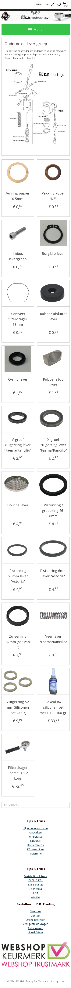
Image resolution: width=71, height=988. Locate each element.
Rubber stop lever (53, 382)
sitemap (54, 981)
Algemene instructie (35, 828)
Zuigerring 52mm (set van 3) (18, 641)
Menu (35, 29)
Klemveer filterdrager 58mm (17, 319)
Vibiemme (36, 853)
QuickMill (35, 841)
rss (62, 981)
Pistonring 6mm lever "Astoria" (53, 573)
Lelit (35, 893)
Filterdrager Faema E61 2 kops (18, 773)
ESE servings (35, 884)
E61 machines (35, 849)
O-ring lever (17, 379)
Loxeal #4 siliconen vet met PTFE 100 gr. (53, 707)
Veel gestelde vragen (35, 924)
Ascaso (35, 897)
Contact (35, 915)
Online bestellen (35, 920)
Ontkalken (35, 832)
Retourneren (35, 928)
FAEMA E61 (35, 880)
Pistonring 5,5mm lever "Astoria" (18, 576)
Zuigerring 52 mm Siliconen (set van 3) (18, 707)
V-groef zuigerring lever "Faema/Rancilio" (17, 445)
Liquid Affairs (35, 932)
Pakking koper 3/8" (53, 196)
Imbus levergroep (18, 256)
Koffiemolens (35, 845)
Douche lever (17, 505)
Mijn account (45, 4)
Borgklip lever (53, 253)
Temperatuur (35, 836)
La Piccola (35, 889)
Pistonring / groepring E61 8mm (53, 510)
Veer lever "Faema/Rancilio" (53, 639)
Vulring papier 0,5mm (18, 196)
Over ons (35, 911)
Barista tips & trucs (35, 876)
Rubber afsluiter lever (53, 316)
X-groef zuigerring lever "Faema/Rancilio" (53, 445)
